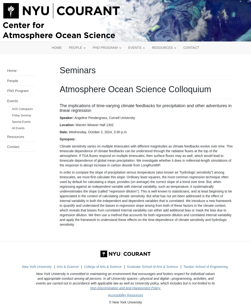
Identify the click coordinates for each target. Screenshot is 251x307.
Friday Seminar (21, 115)
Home (12, 71)
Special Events (21, 122)
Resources (164, 48)
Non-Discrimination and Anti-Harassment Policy (125, 288)
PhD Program (107, 48)
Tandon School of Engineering (206, 267)
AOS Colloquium (22, 109)
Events (136, 48)
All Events (18, 128)
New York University (37, 267)
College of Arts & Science (103, 267)
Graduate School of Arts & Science (152, 267)
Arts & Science (68, 267)
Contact (13, 147)
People (77, 48)
